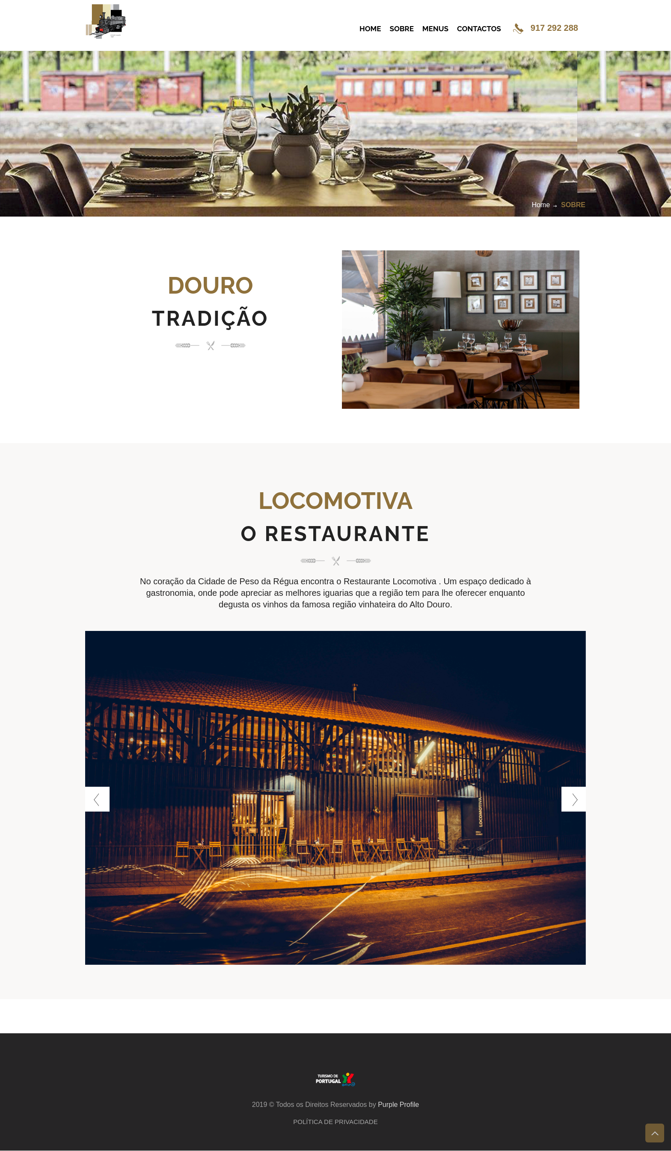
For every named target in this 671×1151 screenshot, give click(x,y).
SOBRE (402, 28)
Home (540, 204)
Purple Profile (398, 1104)
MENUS (435, 28)
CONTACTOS (479, 28)
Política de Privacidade (335, 1121)
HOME (370, 28)
